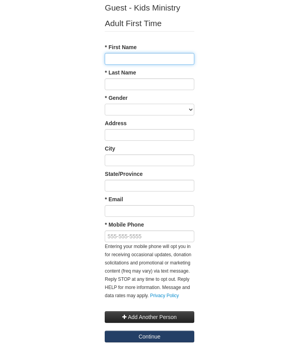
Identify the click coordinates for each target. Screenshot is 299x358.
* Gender (116, 98)
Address (116, 123)
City (110, 148)
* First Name (121, 47)
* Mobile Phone (124, 225)
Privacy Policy (164, 295)
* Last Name (120, 72)
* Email (114, 199)
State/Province (123, 174)
